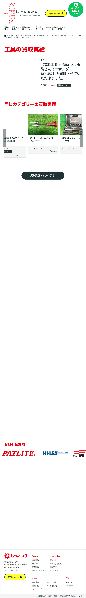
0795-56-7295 (29, 13)
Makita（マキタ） (64, 85)
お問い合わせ (54, 14)
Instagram (69, 586)
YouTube (69, 582)
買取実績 (25, 28)
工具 (53, 85)
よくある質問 (61, 28)
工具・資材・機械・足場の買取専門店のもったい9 (62, 596)
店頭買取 (35, 560)
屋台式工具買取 (38, 570)
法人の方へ (31, 28)
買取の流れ (7, 28)
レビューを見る (46, 28)
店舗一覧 (55, 28)
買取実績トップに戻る (42, 175)
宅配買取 (35, 567)
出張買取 (35, 564)
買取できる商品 (16, 28)
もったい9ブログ (38, 589)
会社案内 (38, 28)
